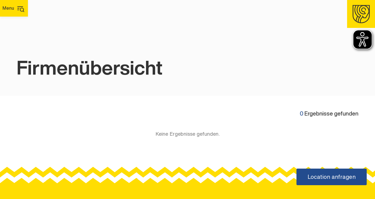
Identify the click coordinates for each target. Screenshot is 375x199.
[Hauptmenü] (14, 8)
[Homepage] (361, 14)
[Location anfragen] (331, 177)
